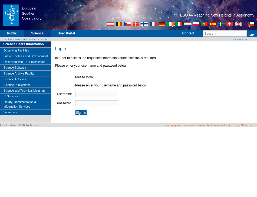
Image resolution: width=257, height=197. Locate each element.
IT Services (11, 96)
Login (44, 39)
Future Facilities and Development (26, 56)
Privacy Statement (242, 125)
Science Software (15, 67)
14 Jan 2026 (239, 39)
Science (37, 33)
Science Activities (15, 79)
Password (64, 103)
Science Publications (17, 84)
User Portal (66, 33)
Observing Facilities (16, 50)
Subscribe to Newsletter (212, 125)
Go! (251, 35)
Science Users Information (20, 39)
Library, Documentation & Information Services (20, 104)
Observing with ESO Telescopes (24, 61)
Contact (188, 33)
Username (64, 94)
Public (12, 33)
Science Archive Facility (19, 73)
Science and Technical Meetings (24, 90)
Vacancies (10, 112)
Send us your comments (179, 125)
